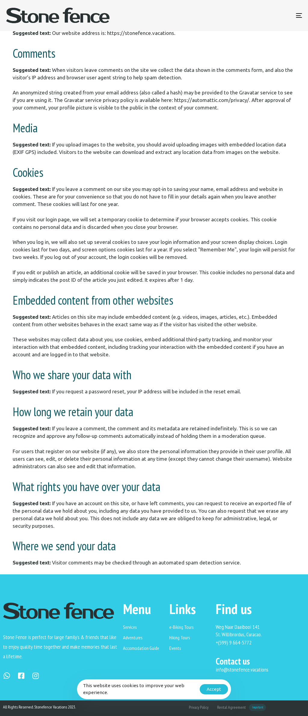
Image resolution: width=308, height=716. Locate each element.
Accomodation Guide (141, 648)
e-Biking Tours (181, 627)
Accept (214, 689)
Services (130, 627)
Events (175, 648)
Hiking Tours (179, 638)
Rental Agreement (241, 707)
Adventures (133, 638)
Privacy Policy (198, 707)
